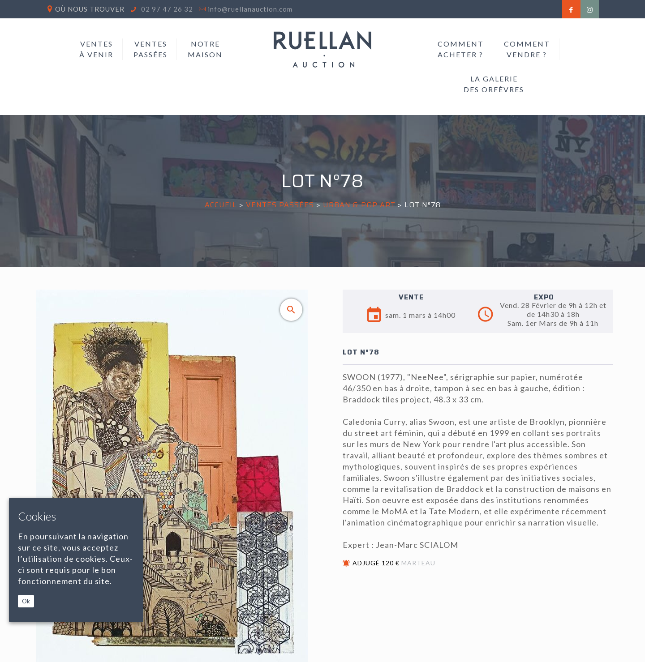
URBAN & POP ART (359, 204)
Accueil (221, 204)
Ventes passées (280, 204)
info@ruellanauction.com (250, 9)
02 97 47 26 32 (166, 9)
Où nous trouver (90, 9)
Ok (26, 601)
